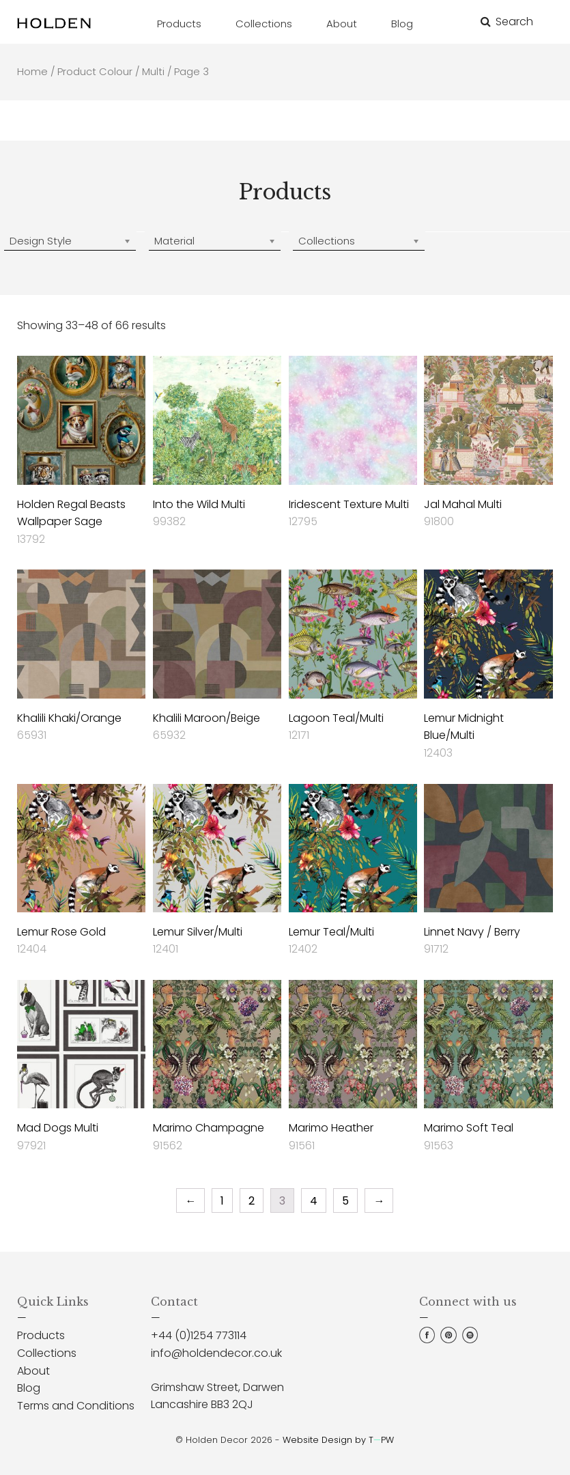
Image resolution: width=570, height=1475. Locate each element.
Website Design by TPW (338, 1440)
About (33, 1371)
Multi (153, 72)
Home (32, 72)
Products (41, 1335)
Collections (46, 1353)
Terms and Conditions (75, 1406)
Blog (28, 1388)
